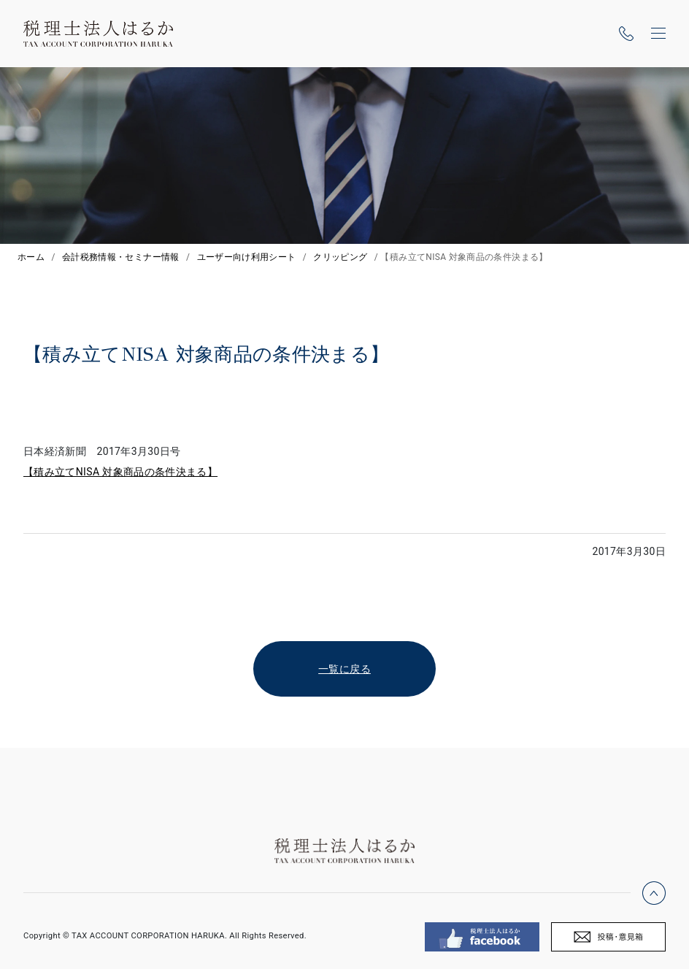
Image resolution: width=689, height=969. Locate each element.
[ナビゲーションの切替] (658, 34)
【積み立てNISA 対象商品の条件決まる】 (120, 472)
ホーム (31, 257)
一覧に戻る (344, 669)
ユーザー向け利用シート (246, 257)
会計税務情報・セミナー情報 (121, 257)
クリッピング (340, 257)
